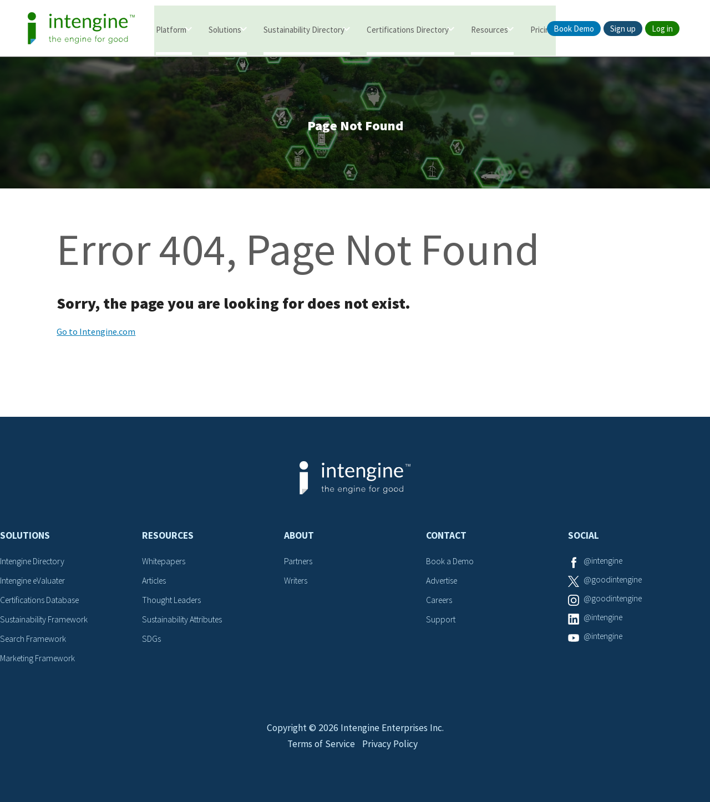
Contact (446, 538)
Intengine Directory (34, 563)
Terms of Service (320, 750)
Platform (171, 29)
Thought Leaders (173, 601)
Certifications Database (41, 601)
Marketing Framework (39, 658)
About (299, 538)
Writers (296, 582)
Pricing (542, 29)
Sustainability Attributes (184, 620)
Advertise (443, 582)
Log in (662, 28)
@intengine (604, 563)
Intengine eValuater (35, 582)
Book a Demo (450, 563)
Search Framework (34, 639)
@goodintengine (614, 582)
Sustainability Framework (45, 620)
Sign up (623, 28)
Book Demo (574, 28)
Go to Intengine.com (96, 333)
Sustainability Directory (303, 29)
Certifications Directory (408, 29)
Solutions (225, 29)
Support (441, 620)
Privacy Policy (390, 750)
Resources (489, 29)
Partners (299, 563)
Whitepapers (165, 563)
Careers (440, 601)
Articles (155, 582)
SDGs (151, 639)
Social (583, 538)
